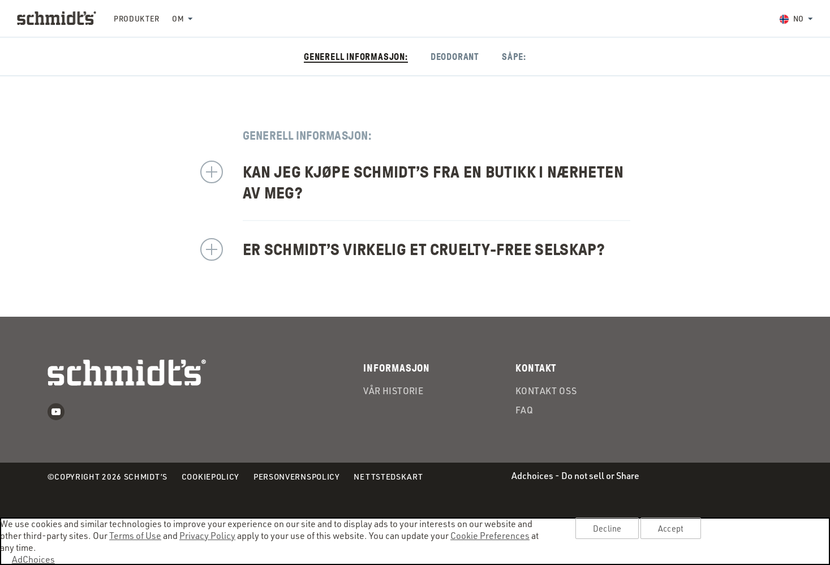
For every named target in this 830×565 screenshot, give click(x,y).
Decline (607, 528)
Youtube (56, 411)
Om (178, 18)
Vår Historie (393, 391)
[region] (415, 541)
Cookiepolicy (210, 477)
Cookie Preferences (490, 535)
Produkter (137, 18)
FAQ (524, 410)
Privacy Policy (207, 535)
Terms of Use (135, 535)
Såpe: (514, 57)
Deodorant (455, 57)
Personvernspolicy (296, 477)
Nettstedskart (388, 476)
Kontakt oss (546, 391)
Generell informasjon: (356, 57)
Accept (670, 528)
